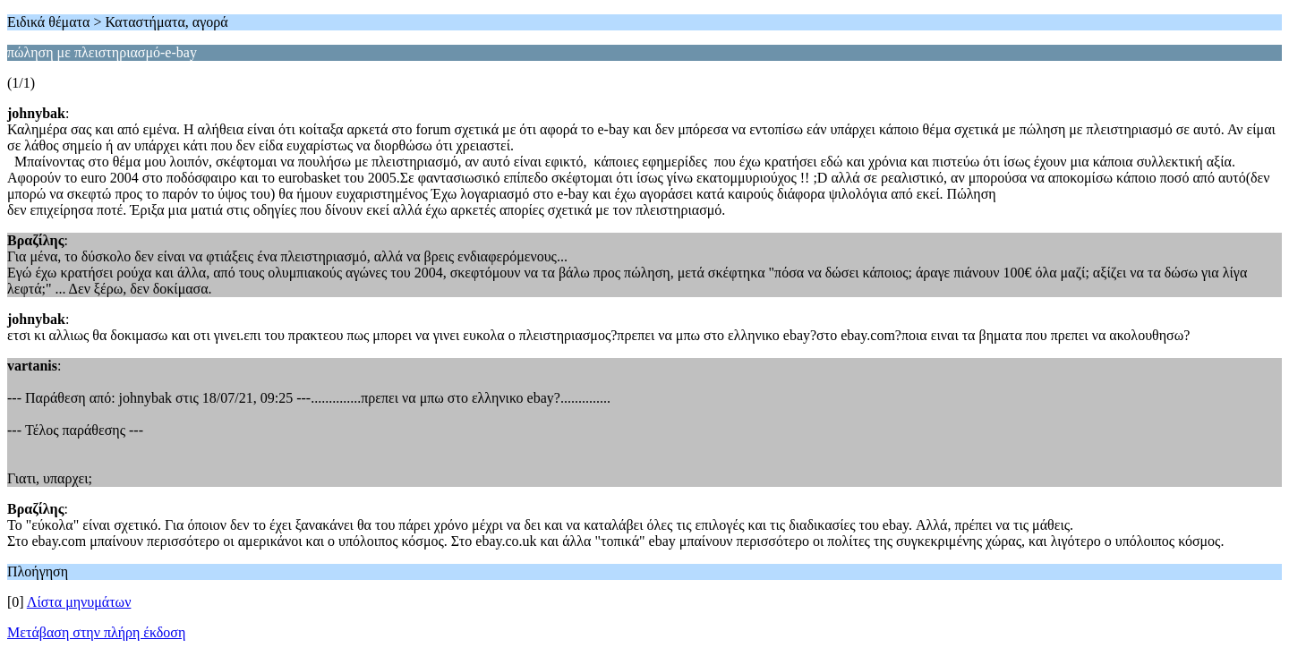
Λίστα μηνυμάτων (79, 602)
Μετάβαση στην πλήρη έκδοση (96, 632)
